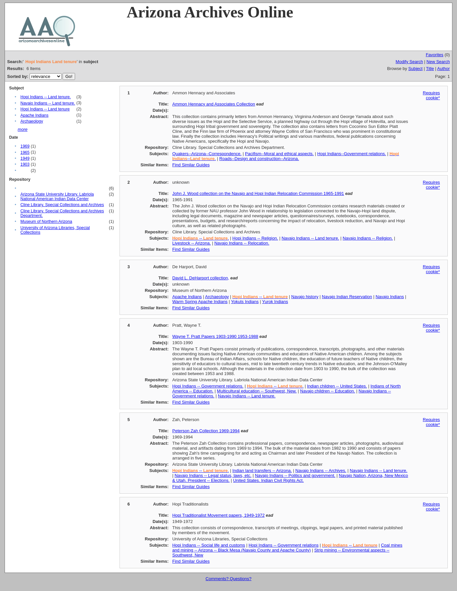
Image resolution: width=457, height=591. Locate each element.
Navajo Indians (390, 296)
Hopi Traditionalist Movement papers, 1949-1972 (218, 515)
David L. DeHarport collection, (200, 277)
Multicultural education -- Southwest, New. (257, 391)
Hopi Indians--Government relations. (351, 153)
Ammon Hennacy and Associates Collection (213, 104)
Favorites (434, 54)
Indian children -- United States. (337, 386)
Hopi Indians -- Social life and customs (208, 545)
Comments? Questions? (228, 578)
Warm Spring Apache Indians (200, 301)
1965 (24, 152)
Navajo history (304, 296)
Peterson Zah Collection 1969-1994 (206, 430)
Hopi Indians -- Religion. (255, 238)
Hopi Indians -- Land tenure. (45, 97)
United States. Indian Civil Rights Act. (268, 480)
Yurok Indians (275, 301)
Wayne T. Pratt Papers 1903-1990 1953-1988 (215, 336)
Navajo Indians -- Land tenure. (47, 103)
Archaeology (31, 121)
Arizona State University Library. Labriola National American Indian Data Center (57, 196)
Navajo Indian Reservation (347, 296)
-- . (200, 238)
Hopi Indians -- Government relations (283, 545)
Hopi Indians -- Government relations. (207, 386)
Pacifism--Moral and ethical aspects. (279, 153)
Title (430, 68)
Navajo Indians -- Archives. (320, 470)
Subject (415, 68)
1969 (24, 146)
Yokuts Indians (245, 301)
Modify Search (409, 61)
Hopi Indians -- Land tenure (45, 109)
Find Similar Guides (190, 164)
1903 (24, 164)
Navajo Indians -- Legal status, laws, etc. (213, 475)
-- (260, 296)
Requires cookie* (431, 95)
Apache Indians (34, 115)
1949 (24, 158)
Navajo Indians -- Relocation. (241, 243)
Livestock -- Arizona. (191, 243)
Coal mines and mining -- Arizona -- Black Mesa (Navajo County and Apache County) (287, 548)
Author (443, 68)
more (23, 129)
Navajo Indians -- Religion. (368, 238)
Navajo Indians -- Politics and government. (295, 475)
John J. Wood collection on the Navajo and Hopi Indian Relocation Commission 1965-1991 (258, 193)
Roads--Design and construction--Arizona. (259, 158)
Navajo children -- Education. (327, 391)
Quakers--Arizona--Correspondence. (206, 153)
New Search (438, 61)
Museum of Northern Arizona (46, 221)
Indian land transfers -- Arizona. (262, 470)
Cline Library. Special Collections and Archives (62, 204)
